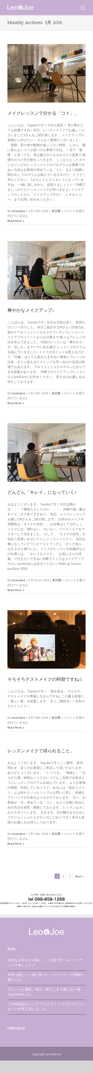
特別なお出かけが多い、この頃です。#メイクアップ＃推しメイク (44, 962)
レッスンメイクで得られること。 (40, 751)
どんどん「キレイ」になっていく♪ (42, 492)
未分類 (56, 211)
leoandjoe (18, 211)
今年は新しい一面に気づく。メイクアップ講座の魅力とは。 (45, 977)
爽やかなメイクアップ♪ (30, 310)
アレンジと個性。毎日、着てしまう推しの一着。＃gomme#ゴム (45, 991)
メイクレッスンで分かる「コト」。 (43, 113)
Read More (14, 221)
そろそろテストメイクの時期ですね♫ (44, 679)
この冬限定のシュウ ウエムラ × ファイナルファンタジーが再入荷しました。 (46, 1006)
